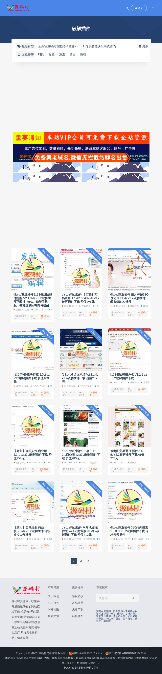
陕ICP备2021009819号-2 (85, 653)
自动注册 (19, 539)
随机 (83, 54)
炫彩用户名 (148, 382)
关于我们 (53, 596)
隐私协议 (77, 596)
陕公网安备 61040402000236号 (126, 653)
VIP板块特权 (21, 386)
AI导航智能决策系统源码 (99, 46)
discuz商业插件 (89, 462)
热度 (62, 54)
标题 (52, 54)
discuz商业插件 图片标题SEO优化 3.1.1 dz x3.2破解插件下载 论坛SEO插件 (129, 298)
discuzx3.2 (39, 309)
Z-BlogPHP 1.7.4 (88, 667)
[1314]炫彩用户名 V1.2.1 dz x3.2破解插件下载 (128, 376)
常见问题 (77, 602)
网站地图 (89, 539)
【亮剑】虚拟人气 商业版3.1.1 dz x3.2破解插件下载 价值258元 (33, 454)
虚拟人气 (19, 462)
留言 (73, 54)
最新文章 (53, 616)
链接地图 (77, 616)
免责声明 (77, 609)
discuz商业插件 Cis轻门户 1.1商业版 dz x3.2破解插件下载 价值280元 (81, 454)
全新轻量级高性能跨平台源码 (57, 46)
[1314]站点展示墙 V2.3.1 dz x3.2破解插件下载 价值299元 (80, 378)
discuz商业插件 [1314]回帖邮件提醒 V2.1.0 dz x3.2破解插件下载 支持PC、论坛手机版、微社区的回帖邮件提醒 (33, 300)
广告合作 (53, 602)
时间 (41, 54)
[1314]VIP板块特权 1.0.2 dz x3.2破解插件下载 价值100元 (32, 378)
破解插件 (85, 306)
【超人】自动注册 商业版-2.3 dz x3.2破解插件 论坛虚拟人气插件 (32, 531)
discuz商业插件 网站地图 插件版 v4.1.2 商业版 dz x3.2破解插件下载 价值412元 (80, 531)
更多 (143, 46)
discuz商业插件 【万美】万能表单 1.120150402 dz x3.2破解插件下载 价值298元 (80, 298)
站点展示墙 (68, 386)
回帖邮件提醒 (21, 309)
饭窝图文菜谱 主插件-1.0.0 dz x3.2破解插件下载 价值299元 (127, 454)
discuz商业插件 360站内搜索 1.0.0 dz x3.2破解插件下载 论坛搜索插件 (129, 531)
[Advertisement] (81, 96)
